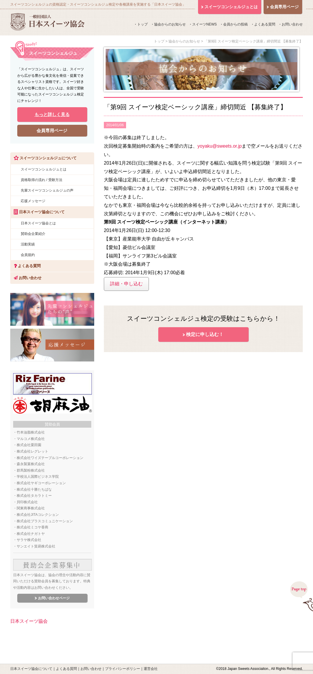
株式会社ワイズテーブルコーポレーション (50, 458)
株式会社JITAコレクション (38, 515)
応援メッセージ (33, 201)
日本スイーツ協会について (31, 669)
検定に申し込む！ (204, 334)
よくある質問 (264, 24)
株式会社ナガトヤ (31, 534)
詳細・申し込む (126, 283)
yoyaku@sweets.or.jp (219, 146)
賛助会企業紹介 (33, 234)
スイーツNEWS (204, 24)
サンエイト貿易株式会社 (36, 546)
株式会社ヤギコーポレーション (41, 483)
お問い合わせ (292, 24)
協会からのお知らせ (170, 24)
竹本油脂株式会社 (31, 432)
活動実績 (28, 244)
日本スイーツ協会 (29, 621)
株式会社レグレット (32, 451)
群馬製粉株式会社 (31, 470)
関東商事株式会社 (31, 508)
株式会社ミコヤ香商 (32, 527)
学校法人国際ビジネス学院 (38, 477)
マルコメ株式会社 (31, 439)
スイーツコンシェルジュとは (43, 169)
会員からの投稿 (235, 24)
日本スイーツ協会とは (38, 223)
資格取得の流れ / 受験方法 (41, 180)
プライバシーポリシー (122, 669)
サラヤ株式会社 (29, 540)
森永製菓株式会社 (31, 464)
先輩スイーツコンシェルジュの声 (47, 190)
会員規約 (28, 255)
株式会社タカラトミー (34, 496)
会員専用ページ (52, 130)
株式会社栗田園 (29, 445)
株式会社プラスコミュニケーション (45, 521)
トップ (142, 24)
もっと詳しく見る (52, 114)
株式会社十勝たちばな (34, 489)
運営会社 (151, 669)
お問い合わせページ (54, 598)
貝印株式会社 (27, 502)
